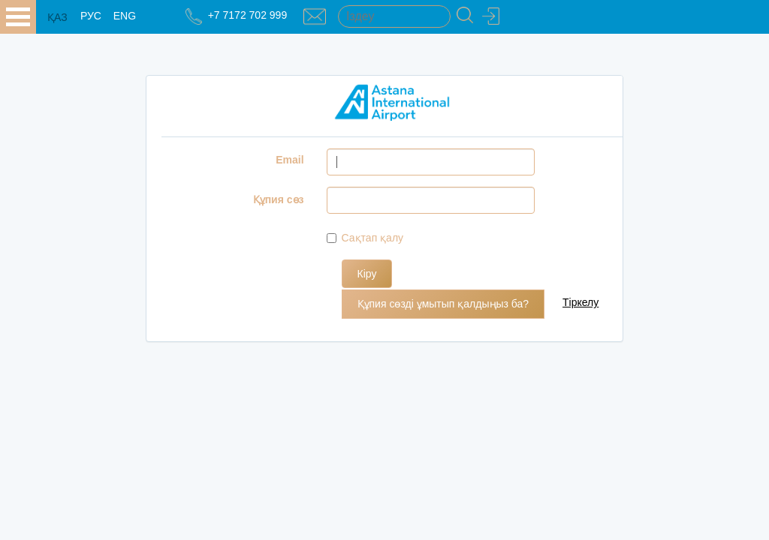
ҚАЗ (57, 17)
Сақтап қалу (365, 238)
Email (289, 160)
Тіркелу (580, 302)
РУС (90, 16)
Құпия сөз (278, 200)
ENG (124, 16)
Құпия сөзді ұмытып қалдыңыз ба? (443, 304)
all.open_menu (18, 17)
